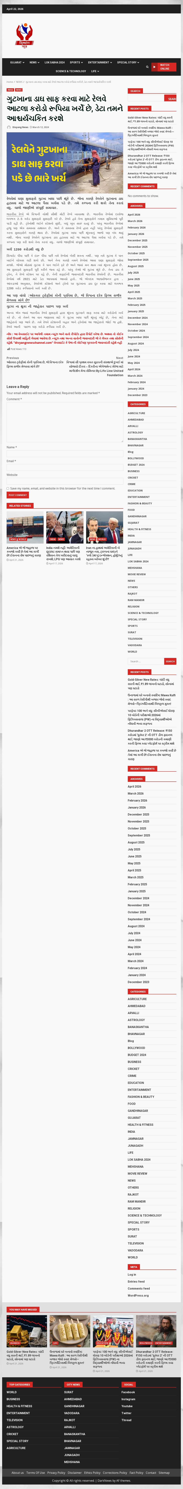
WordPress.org (138, 1295)
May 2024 (134, 363)
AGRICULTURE (136, 413)
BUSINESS (134, 471)
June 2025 (134, 279)
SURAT (132, 632)
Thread (126, 1420)
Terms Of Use (35, 1473)
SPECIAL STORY (126, 62)
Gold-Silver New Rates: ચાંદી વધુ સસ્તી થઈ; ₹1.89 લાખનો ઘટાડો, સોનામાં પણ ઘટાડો (151, 684)
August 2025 (136, 266)
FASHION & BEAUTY (140, 503)
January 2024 (136, 388)
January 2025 (136, 311)
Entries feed (136, 1281)
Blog (130, 451)
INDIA (10, 90)
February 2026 (136, 227)
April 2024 (134, 369)
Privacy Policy (56, 1473)
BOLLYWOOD (136, 458)
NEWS (33, 62)
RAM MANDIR (136, 600)
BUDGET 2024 (136, 464)
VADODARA (135, 645)
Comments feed (139, 1288)
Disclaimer (75, 1473)
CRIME (131, 484)
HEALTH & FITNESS (139, 529)
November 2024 (138, 324)
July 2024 (133, 350)
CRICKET (133, 477)
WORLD (22, 530)
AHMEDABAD (136, 419)
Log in (132, 1274)
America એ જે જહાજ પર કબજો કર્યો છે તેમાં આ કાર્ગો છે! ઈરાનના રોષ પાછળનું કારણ (25, 518)
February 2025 (136, 305)
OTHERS (133, 587)
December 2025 (137, 240)
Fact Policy (136, 1473)
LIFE (93, 71)
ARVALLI (133, 426)
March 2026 (135, 221)
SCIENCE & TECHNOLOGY (71, 71)
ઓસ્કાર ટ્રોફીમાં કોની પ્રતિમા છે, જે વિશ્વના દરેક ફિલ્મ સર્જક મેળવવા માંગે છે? (64, 290)
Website (12, 465)
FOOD (131, 509)
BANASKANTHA (137, 439)
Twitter (127, 1413)
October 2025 (136, 253)
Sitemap (164, 1473)
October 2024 (136, 330)
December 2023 (137, 395)
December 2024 (137, 317)
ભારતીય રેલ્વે (15, 213)
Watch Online (160, 67)
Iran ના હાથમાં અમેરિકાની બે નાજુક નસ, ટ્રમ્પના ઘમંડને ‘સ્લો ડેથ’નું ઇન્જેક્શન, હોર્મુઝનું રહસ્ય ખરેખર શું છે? (104, 518)
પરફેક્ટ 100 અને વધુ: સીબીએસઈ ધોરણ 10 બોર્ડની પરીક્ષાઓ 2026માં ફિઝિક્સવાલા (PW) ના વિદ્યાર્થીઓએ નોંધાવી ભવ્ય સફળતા (151, 145)
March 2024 (135, 375)
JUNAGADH (134, 548)
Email (11, 452)
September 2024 (138, 337)
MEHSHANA (135, 567)
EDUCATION (135, 490)
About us (18, 1473)
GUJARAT (16, 62)
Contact (151, 1473)
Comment (14, 390)
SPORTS (75, 62)
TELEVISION (135, 638)
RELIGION (133, 606)
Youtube (127, 1406)
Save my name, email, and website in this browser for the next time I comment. (62, 479)
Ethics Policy (92, 1473)
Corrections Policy (115, 1473)
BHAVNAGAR (136, 445)
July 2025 (133, 272)
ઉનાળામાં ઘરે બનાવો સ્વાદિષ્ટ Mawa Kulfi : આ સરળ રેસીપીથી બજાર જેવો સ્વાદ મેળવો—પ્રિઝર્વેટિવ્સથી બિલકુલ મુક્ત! (151, 131)
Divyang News (17, 127)
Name (12, 438)
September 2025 (138, 259)
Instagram (128, 1399)
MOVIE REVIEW (137, 574)
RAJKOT (132, 593)
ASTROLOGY (135, 432)
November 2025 (138, 246)
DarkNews (105, 1481)
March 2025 (135, 298)
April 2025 (134, 292)
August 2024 (136, 343)
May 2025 (134, 285)
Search (135, 91)
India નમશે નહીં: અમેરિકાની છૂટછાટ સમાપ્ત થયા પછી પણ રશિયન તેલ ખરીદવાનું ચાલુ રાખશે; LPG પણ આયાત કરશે (64, 518)
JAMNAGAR (135, 542)
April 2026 (134, 214)
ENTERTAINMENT (98, 62)
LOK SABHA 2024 (55, 62)
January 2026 (136, 234)
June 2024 (134, 356)
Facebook (128, 1392)
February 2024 (136, 382)
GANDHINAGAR (137, 516)
